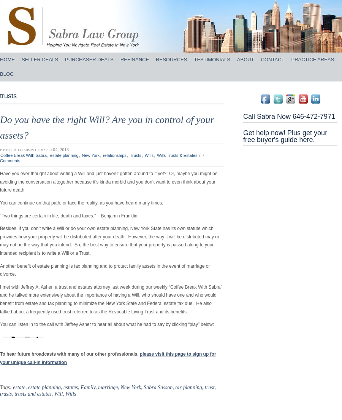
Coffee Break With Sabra (23, 155)
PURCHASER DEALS (89, 59)
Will (58, 394)
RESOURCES (171, 59)
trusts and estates (32, 394)
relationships (115, 155)
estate (19, 387)
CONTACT (273, 59)
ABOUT (245, 59)
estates (70, 387)
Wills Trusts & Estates (177, 155)
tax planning (188, 387)
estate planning (64, 155)
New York (91, 155)
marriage (108, 387)
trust (210, 387)
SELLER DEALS (40, 59)
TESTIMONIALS (212, 59)
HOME (7, 59)
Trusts (135, 155)
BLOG (7, 74)
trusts (6, 394)
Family (88, 387)
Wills (149, 155)
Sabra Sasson (158, 387)
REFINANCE (134, 59)
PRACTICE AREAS (312, 59)
